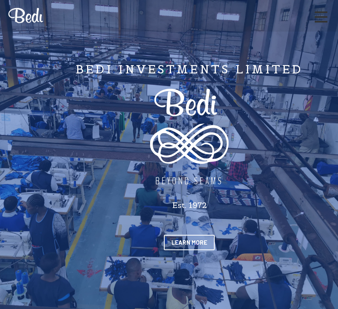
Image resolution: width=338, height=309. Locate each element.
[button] (189, 242)
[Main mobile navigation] (320, 17)
